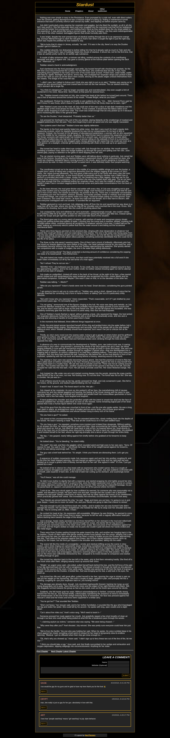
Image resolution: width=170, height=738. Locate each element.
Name (104, 662)
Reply (43, 693)
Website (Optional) (99, 665)
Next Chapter (57, 651)
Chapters (79, 11)
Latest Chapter (69, 651)
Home (67, 11)
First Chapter (42, 651)
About (90, 11)
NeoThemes (90, 736)
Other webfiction (102, 10)
